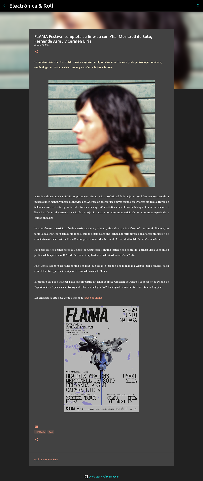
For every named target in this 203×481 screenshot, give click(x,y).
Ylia (51, 432)
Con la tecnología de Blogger (101, 476)
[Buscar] (198, 6)
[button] (36, 52)
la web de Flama (93, 297)
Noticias (40, 432)
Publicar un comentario (46, 459)
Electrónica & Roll (31, 6)
